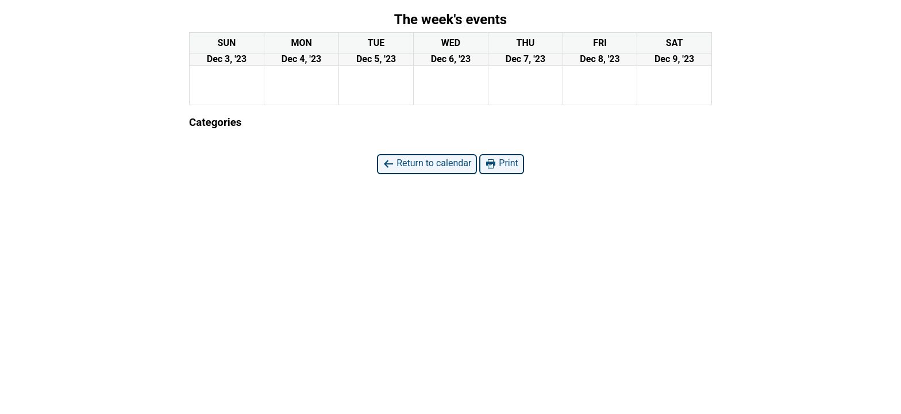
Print (501, 164)
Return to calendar (427, 164)
